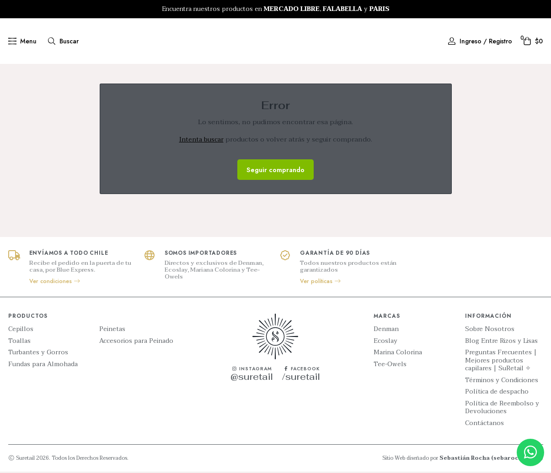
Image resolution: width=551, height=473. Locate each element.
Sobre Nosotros (489, 330)
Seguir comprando (275, 170)
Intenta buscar (201, 141)
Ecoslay (385, 342)
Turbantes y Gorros (38, 354)
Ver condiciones (55, 283)
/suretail (301, 377)
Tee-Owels (390, 366)
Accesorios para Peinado (136, 342)
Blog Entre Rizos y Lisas (501, 342)
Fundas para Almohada (43, 366)
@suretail (251, 377)
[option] (275, 9)
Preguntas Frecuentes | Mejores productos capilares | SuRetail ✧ (501, 362)
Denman (386, 330)
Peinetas (112, 330)
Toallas (19, 342)
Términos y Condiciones (501, 382)
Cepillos (20, 330)
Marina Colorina (398, 354)
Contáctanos (484, 424)
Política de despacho (497, 393)
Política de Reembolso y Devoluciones (502, 409)
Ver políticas (321, 283)
